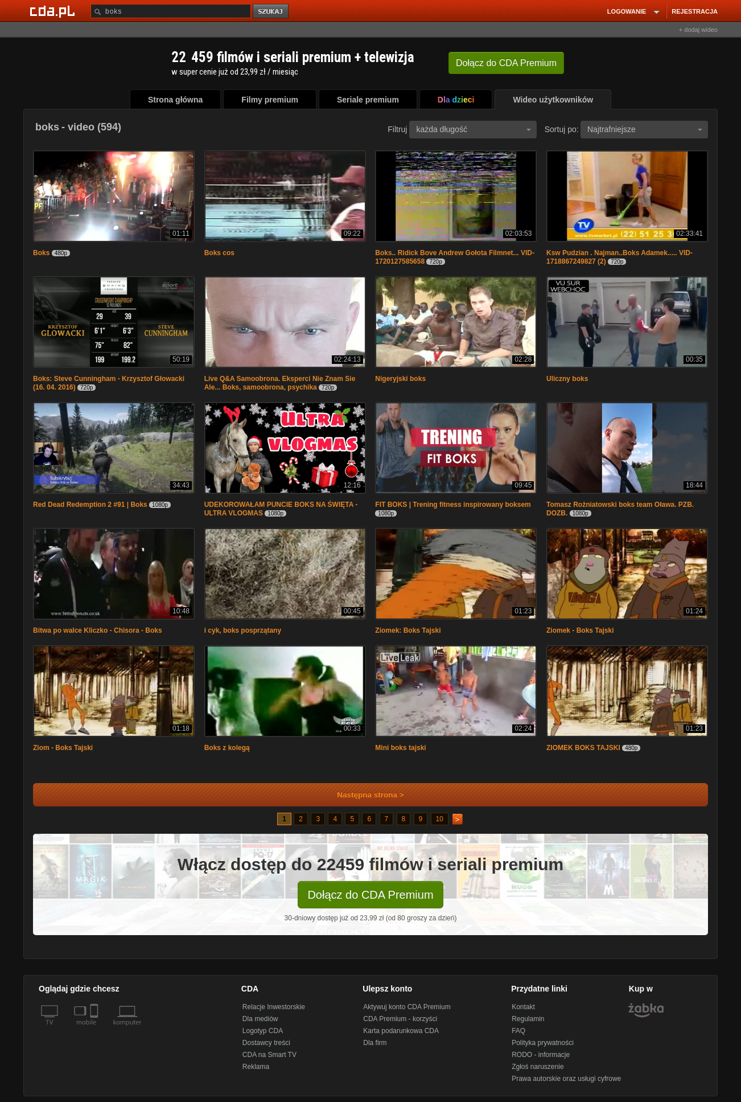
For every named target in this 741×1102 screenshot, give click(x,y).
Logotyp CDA (262, 1031)
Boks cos (219, 253)
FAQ (518, 1031)
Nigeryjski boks (400, 379)
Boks (41, 253)
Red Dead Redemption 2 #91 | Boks (90, 505)
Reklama (255, 1067)
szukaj (271, 11)
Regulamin (528, 1019)
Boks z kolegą (227, 748)
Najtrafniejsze (644, 129)
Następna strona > (363, 794)
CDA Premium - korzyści (400, 1019)
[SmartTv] (95, 1029)
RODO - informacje (541, 1055)
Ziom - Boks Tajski (63, 748)
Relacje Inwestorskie (273, 1007)
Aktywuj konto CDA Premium (406, 1007)
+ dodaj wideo (698, 29)
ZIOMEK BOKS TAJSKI (583, 748)
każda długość (473, 129)
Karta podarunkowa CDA (401, 1031)
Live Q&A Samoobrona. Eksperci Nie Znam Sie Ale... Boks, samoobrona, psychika (280, 383)
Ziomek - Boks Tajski (580, 630)
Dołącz (506, 63)
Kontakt (523, 1007)
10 (439, 819)
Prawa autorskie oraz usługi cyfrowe (566, 1079)
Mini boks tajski (400, 748)
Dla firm (374, 1043)
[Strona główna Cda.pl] (54, 11)
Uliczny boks (567, 379)
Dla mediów (260, 1019)
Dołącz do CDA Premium (370, 894)
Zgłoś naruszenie (537, 1067)
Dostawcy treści (266, 1043)
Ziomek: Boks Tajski (408, 630)
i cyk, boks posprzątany (242, 630)
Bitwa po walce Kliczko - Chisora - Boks (97, 630)
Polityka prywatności (543, 1043)
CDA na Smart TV (269, 1055)
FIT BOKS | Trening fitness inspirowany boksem (452, 505)
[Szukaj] (170, 11)
